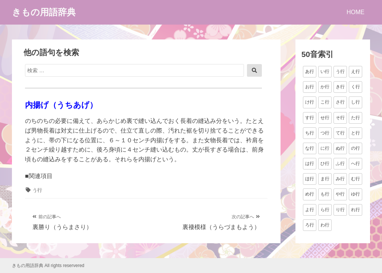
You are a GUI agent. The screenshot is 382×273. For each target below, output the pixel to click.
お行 (309, 86)
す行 (309, 117)
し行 (355, 102)
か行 (324, 86)
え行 (355, 71)
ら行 (324, 209)
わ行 (324, 225)
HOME (355, 12)
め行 (309, 194)
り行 (340, 209)
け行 (309, 102)
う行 (37, 190)
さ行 (340, 102)
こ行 (324, 102)
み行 (340, 178)
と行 (355, 133)
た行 (355, 117)
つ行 (324, 133)
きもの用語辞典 (44, 12)
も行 (324, 194)
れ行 (355, 209)
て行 (340, 133)
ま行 (324, 178)
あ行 (309, 71)
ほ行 (309, 178)
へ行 (355, 163)
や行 (340, 194)
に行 (324, 148)
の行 (355, 148)
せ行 (324, 117)
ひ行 (324, 163)
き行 (340, 86)
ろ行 (309, 225)
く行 (355, 86)
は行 (309, 163)
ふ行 (340, 163)
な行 (309, 148)
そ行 (340, 117)
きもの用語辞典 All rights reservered (48, 265)
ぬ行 (340, 148)
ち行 (309, 133)
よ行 (309, 209)
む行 (355, 178)
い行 (324, 71)
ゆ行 (355, 194)
